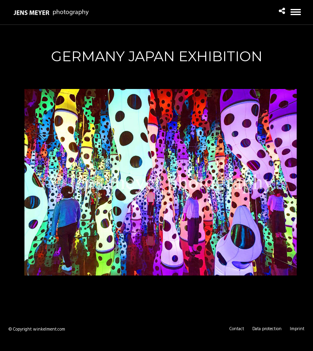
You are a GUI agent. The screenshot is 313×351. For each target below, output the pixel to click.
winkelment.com (49, 329)
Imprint (297, 329)
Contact (236, 329)
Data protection (267, 329)
